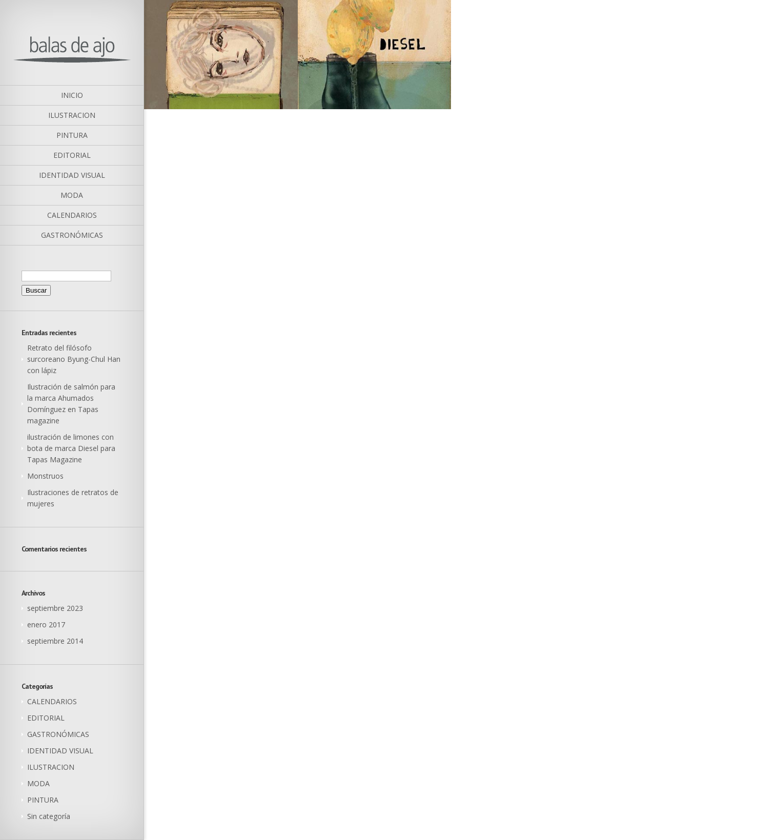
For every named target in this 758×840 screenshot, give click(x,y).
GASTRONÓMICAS (58, 734)
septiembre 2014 (55, 641)
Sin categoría (48, 816)
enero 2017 (46, 624)
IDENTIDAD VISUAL (60, 750)
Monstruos (45, 476)
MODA (38, 783)
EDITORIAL (46, 718)
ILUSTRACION (50, 767)
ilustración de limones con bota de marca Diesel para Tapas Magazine (71, 448)
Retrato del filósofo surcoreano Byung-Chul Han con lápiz (73, 359)
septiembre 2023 (55, 608)
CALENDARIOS (52, 701)
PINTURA (42, 800)
